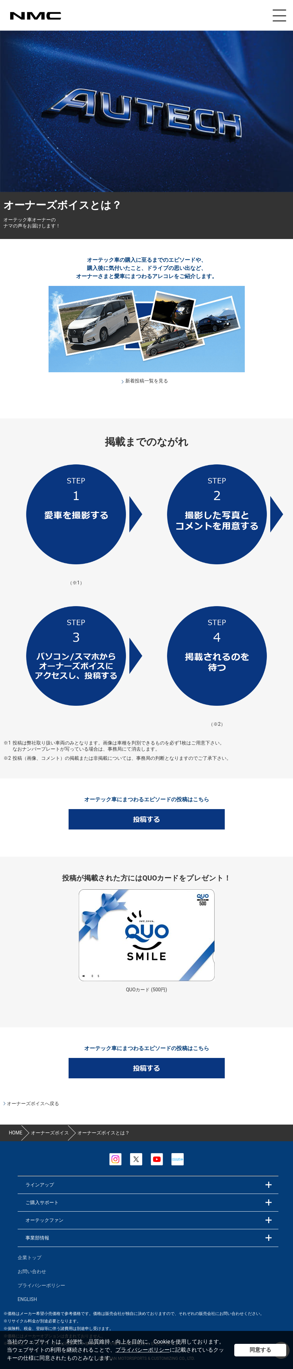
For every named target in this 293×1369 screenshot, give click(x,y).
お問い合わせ (32, 1271)
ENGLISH (27, 1299)
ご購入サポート (42, 1202)
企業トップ (29, 1257)
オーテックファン (44, 1220)
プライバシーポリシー (142, 1350)
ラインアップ (39, 1184)
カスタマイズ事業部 (35, 15)
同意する (260, 1350)
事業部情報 (37, 1237)
